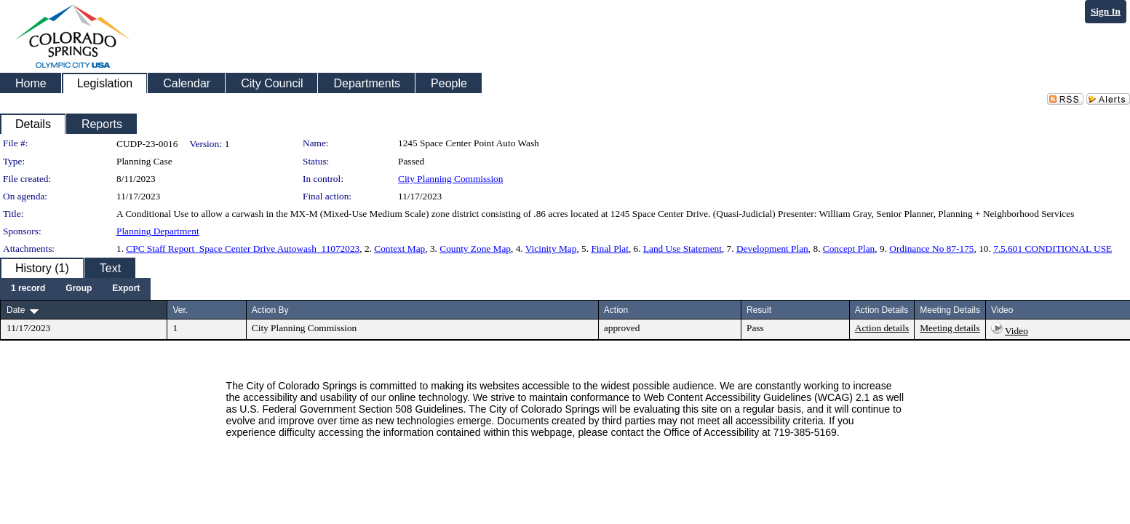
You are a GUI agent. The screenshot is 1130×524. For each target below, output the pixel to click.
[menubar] (75, 289)
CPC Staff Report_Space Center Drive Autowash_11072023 (242, 248)
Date (16, 310)
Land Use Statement (682, 248)
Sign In (1106, 11)
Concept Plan (849, 248)
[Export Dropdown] (125, 289)
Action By (270, 310)
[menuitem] (28, 289)
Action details (882, 327)
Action (616, 310)
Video (1016, 330)
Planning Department (157, 231)
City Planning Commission (450, 178)
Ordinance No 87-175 (931, 248)
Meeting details (950, 327)
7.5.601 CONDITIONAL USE (1052, 248)
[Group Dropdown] (78, 289)
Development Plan (772, 248)
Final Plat (609, 248)
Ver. (180, 310)
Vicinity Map (551, 248)
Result (759, 310)
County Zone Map (475, 248)
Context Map (399, 248)
